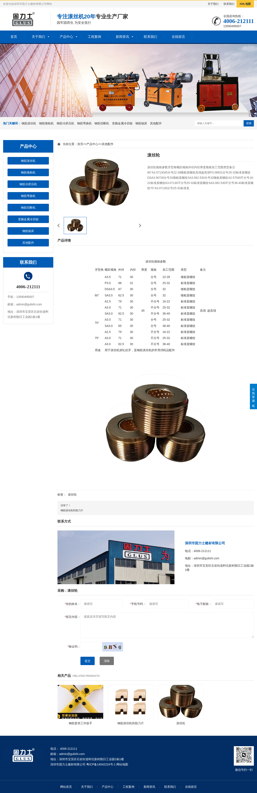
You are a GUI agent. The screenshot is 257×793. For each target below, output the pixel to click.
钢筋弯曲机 (84, 123)
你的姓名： (72, 604)
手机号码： (138, 604)
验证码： (74, 646)
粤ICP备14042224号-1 (101, 764)
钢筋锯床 (141, 123)
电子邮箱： (203, 604)
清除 (107, 661)
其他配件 (156, 123)
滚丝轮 (72, 494)
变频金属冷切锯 (122, 123)
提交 (87, 661)
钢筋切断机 (101, 123)
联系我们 (229, 3)
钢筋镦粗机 (46, 123)
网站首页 (66, 786)
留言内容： (72, 616)
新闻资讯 (122, 36)
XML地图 (245, 3)
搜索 (249, 123)
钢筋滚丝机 (29, 123)
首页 (13, 36)
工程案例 (94, 36)
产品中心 (66, 36)
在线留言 (178, 36)
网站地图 (122, 764)
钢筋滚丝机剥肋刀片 (72, 510)
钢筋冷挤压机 (65, 123)
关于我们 (213, 3)
